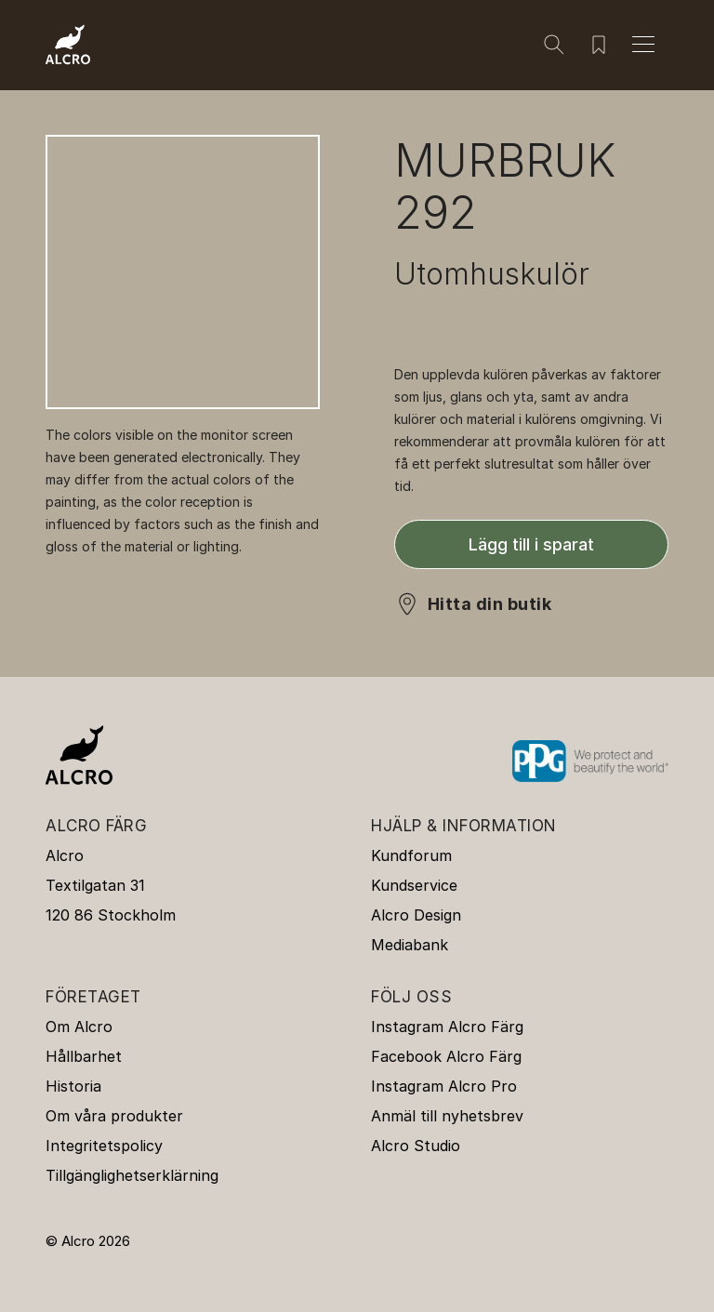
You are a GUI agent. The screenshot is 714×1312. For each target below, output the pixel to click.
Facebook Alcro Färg (446, 1056)
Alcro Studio (415, 1145)
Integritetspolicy (104, 1145)
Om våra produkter (114, 1116)
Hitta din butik (489, 604)
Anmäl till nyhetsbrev (447, 1116)
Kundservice (414, 885)
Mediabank (409, 944)
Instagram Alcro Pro (444, 1086)
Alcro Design (416, 915)
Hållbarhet (84, 1056)
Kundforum (411, 855)
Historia (73, 1086)
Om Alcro (79, 1026)
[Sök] (554, 44)
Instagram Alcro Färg (447, 1026)
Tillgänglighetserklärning (132, 1175)
